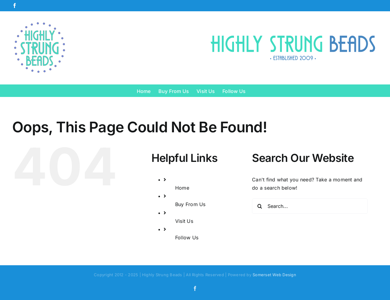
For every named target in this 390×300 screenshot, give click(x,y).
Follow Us (186, 237)
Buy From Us (190, 204)
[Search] (259, 206)
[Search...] (310, 206)
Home (182, 188)
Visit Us (184, 221)
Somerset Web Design (274, 274)
